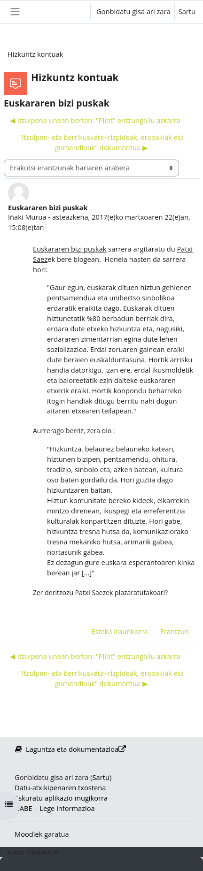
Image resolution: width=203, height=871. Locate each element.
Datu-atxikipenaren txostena (60, 787)
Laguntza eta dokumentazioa (70, 749)
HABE (23, 808)
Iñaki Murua (27, 217)
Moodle (27, 834)
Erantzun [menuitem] (174, 631)
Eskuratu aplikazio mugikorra (61, 797)
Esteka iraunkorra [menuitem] (119, 631)
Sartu (187, 11)
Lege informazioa (66, 808)
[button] (74, 11)
